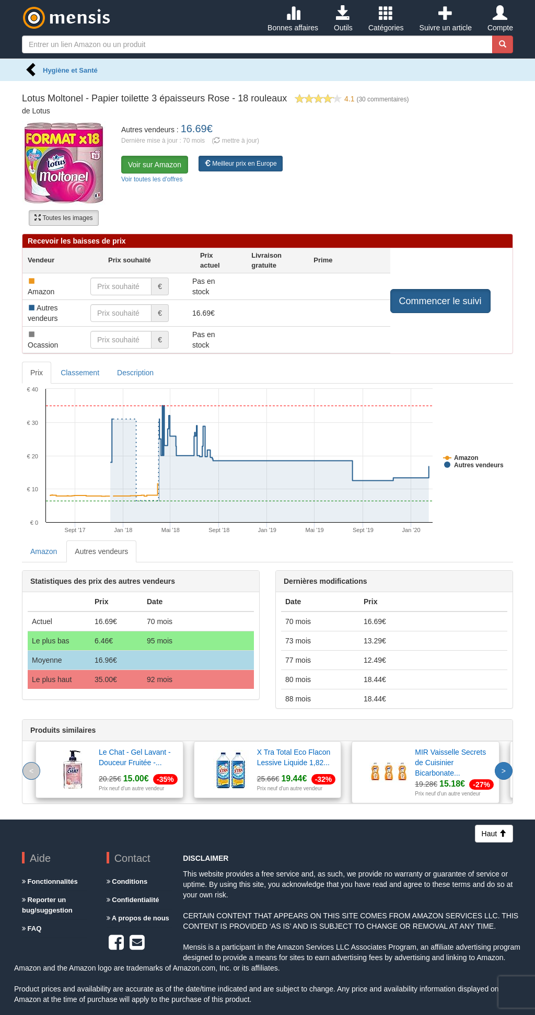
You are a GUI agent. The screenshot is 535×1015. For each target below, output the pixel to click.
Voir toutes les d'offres (151, 179)
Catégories (386, 19)
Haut (494, 833)
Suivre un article (446, 19)
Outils (343, 19)
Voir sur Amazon (154, 164)
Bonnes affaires (293, 19)
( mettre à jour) (235, 140)
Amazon (43, 551)
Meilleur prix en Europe (240, 163)
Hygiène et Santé (70, 70)
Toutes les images (63, 218)
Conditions (127, 881)
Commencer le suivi (440, 301)
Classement (80, 372)
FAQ (31, 928)
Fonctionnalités (50, 881)
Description (135, 372)
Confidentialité (133, 900)
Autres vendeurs (101, 551)
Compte (500, 19)
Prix (36, 372)
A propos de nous (138, 918)
